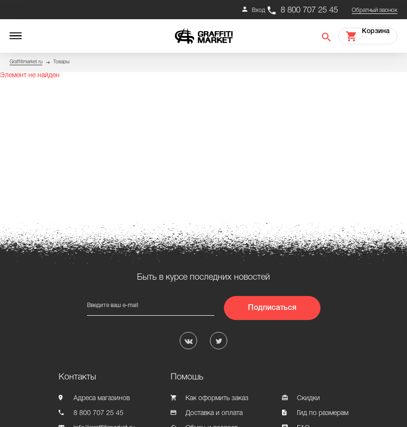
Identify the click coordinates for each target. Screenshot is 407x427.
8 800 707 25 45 (309, 10)
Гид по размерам (322, 413)
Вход (258, 10)
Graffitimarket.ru (26, 62)
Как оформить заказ (216, 398)
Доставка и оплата (214, 413)
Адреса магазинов (102, 398)
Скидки (308, 398)
